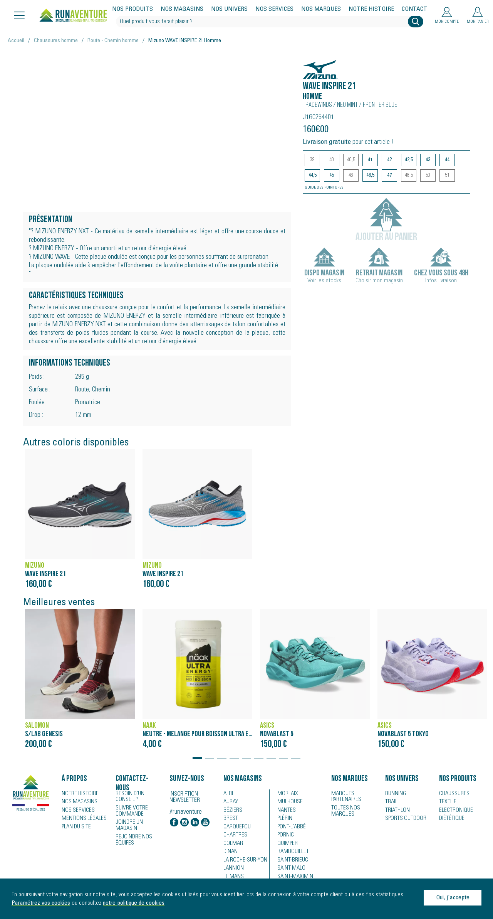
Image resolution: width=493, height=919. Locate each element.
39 (312, 160)
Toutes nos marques (343, 810)
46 (351, 175)
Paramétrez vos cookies (41, 903)
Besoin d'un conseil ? (138, 796)
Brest (229, 819)
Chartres (233, 836)
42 (389, 160)
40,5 (351, 160)
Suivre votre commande (130, 810)
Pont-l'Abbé (289, 827)
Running (394, 793)
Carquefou (235, 827)
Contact (414, 9)
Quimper (286, 844)
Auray (230, 802)
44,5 (313, 175)
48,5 (409, 175)
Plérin (284, 819)
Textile (446, 802)
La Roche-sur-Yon (243, 861)
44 (447, 160)
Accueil (16, 41)
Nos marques (321, 9)
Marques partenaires (344, 796)
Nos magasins (182, 9)
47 (389, 175)
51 (447, 175)
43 (428, 160)
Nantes (285, 810)
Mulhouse (289, 802)
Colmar (232, 844)
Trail (390, 802)
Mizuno (315, 65)
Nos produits (132, 9)
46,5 (370, 175)
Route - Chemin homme (113, 41)
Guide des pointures (324, 188)
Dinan (229, 853)
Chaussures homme (56, 41)
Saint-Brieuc (290, 861)
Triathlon (395, 810)
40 (331, 160)
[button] (197, 754)
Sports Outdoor (403, 819)
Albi (227, 793)
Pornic (284, 836)
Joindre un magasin (138, 821)
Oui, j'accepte (453, 898)
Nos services (274, 9)
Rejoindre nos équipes (132, 832)
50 (428, 175)
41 (370, 160)
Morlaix (286, 793)
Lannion (232, 870)
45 (331, 175)
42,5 (409, 160)
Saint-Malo (289, 870)
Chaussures (453, 793)
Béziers (231, 810)
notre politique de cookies (133, 903)
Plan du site (75, 827)
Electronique (454, 810)
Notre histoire (371, 9)
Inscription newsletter (184, 797)
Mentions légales (81, 819)
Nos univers (229, 9)
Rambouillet (291, 853)
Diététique (450, 819)
